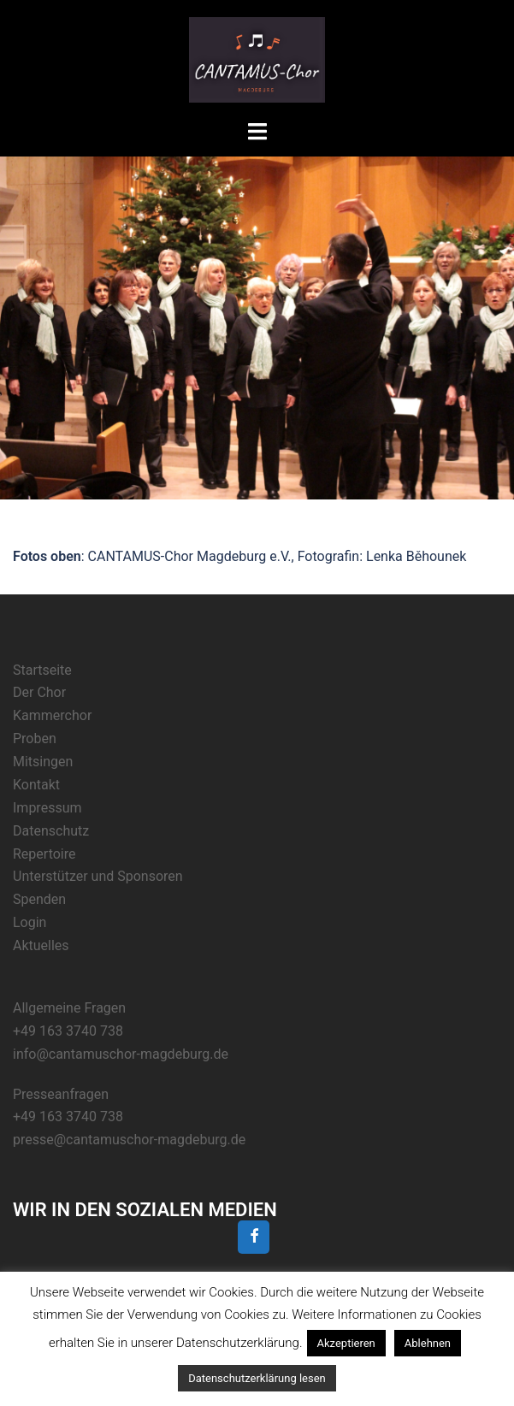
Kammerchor (52, 715)
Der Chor (39, 692)
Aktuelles (41, 945)
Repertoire (44, 854)
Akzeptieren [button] (346, 1343)
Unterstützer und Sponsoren (98, 876)
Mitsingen (43, 761)
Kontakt (36, 785)
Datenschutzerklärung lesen (257, 1378)
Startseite (42, 670)
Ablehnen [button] (428, 1343)
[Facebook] (254, 1237)
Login (29, 922)
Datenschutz (51, 831)
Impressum (47, 808)
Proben (34, 738)
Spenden (39, 899)
